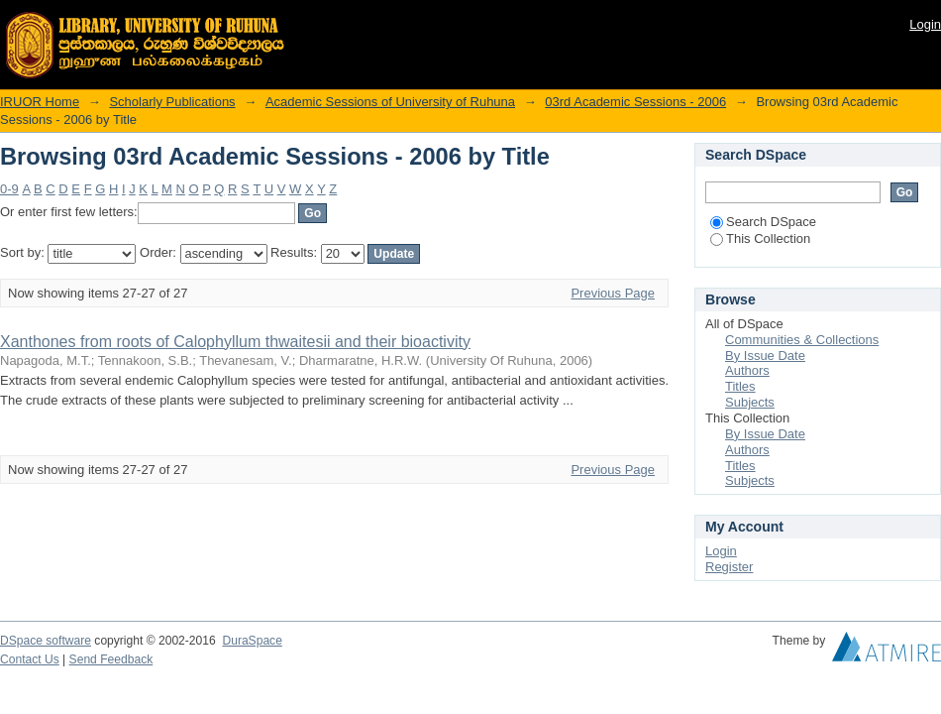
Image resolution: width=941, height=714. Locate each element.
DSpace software (45, 641)
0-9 (9, 188)
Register (729, 566)
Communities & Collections (802, 339)
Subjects (750, 402)
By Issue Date (765, 355)
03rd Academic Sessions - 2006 (635, 101)
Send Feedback (111, 659)
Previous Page (613, 293)
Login (925, 24)
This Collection (760, 238)
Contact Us (29, 659)
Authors (747, 370)
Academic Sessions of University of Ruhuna (390, 101)
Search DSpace (763, 221)
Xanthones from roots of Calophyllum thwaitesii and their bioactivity (235, 341)
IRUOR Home (39, 101)
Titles (740, 386)
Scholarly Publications (172, 101)
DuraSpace (251, 641)
